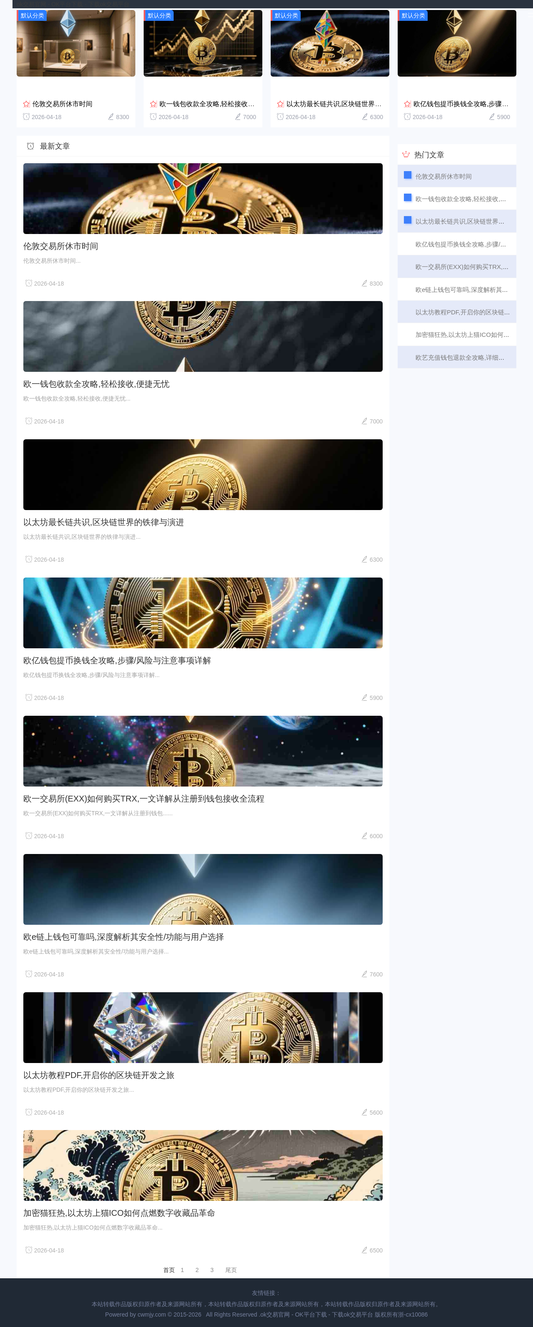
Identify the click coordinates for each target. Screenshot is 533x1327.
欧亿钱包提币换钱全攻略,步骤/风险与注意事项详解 (117, 659)
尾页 (231, 1268)
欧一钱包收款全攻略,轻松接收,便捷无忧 (217, 102)
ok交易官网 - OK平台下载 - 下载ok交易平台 (73, 4)
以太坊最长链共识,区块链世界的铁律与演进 (350, 102)
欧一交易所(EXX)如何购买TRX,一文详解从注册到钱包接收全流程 (143, 797)
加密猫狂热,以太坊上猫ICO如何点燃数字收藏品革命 (119, 1211)
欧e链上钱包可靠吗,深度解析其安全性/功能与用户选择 (123, 935)
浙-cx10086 (413, 1313)
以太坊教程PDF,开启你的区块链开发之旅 (98, 1073)
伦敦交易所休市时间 (62, 102)
